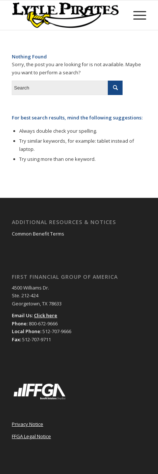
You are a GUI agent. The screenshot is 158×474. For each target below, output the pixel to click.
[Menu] (136, 15)
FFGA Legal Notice (31, 436)
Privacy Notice (27, 424)
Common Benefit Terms (38, 233)
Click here (45, 315)
